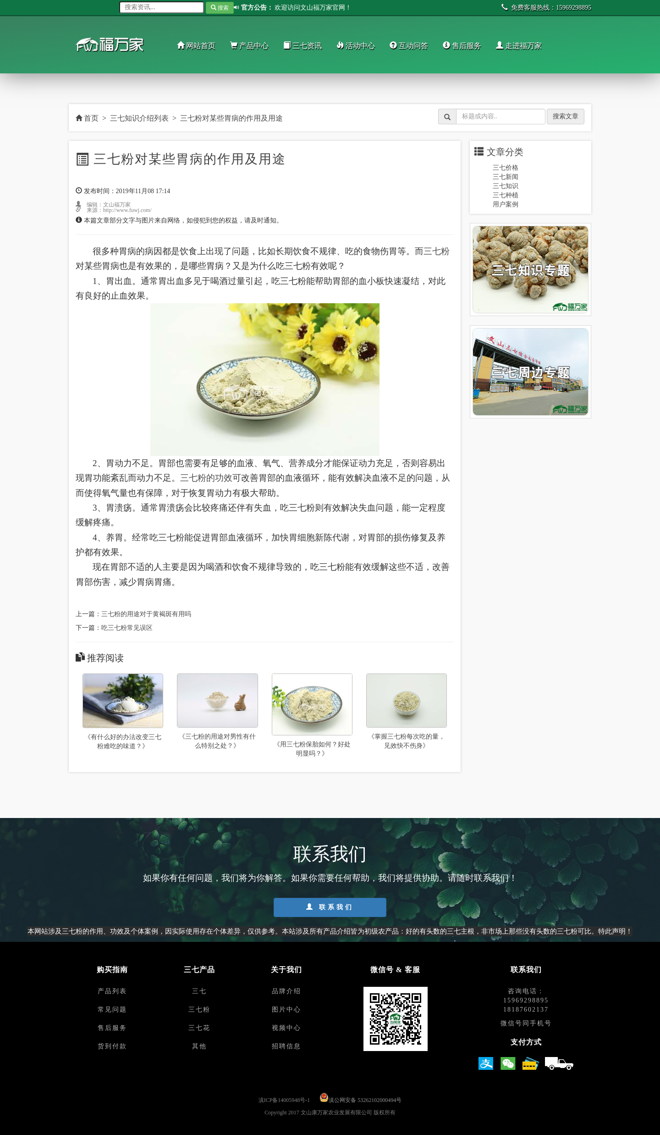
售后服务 (462, 46)
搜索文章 (565, 116)
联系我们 (330, 907)
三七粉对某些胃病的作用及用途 (231, 118)
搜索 (220, 8)
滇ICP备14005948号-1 (284, 1100)
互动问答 (409, 46)
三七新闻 (505, 176)
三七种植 (505, 195)
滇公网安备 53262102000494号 (365, 1100)
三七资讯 (302, 46)
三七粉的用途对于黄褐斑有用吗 (146, 614)
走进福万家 (519, 46)
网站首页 (196, 46)
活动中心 (355, 46)
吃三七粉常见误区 (127, 627)
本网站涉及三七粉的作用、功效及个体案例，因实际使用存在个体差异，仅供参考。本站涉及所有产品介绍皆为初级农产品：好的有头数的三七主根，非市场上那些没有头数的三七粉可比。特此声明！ (330, 931)
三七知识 (505, 186)
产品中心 (249, 46)
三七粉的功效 (206, 478)
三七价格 (505, 167)
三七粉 (437, 251)
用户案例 (505, 204)
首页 (87, 118)
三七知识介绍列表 (139, 118)
